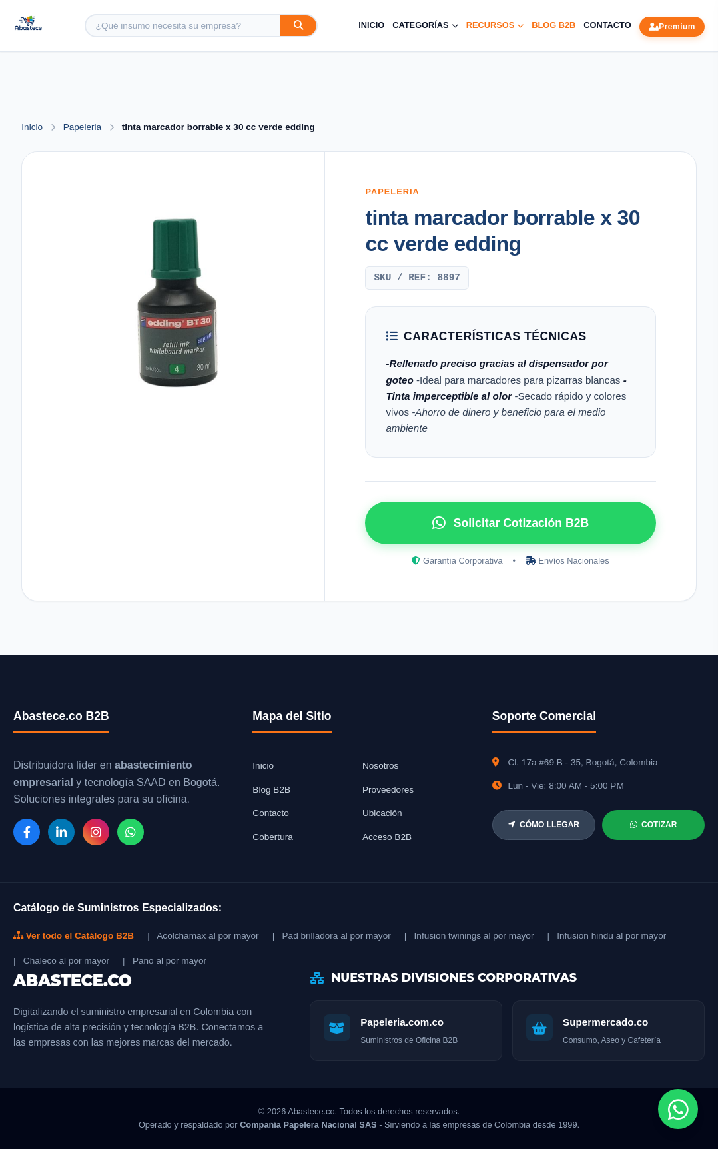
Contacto (607, 25)
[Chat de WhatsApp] (678, 1109)
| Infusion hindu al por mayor (606, 936)
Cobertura (272, 837)
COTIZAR (653, 824)
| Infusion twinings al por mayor (469, 936)
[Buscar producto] (183, 25)
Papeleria (83, 127)
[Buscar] (298, 25)
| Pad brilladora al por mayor (331, 936)
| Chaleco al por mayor (61, 961)
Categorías (425, 25)
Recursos (495, 25)
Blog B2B (553, 25)
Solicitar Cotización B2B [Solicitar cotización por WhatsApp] (510, 523)
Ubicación (382, 813)
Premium (672, 26)
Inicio (371, 25)
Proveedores (388, 790)
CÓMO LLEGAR (543, 824)
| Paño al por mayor (164, 961)
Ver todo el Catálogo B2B (73, 936)
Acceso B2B (387, 837)
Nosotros (380, 766)
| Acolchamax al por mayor (202, 936)
